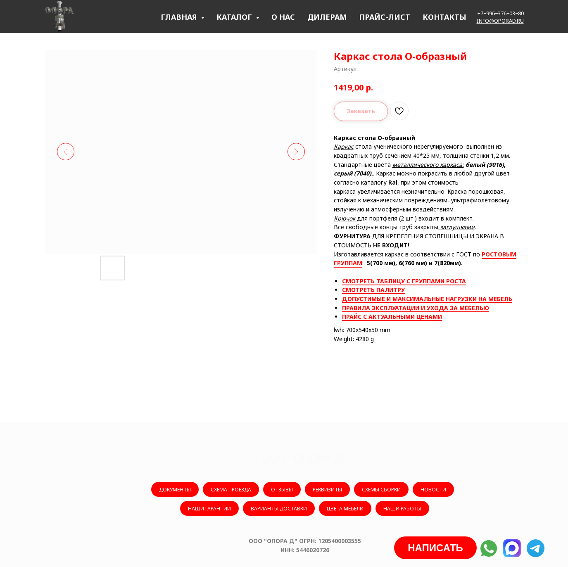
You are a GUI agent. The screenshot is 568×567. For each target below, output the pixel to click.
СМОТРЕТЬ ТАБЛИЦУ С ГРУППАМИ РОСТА (404, 281)
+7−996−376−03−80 (501, 13)
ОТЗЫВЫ (282, 489)
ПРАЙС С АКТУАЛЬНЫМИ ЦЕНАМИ (392, 316)
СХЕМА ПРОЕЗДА (231, 489)
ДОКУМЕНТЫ (175, 489)
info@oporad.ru (500, 20)
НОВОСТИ (433, 489)
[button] (435, 547)
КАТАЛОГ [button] (235, 17)
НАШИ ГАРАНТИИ (209, 508)
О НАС (283, 17)
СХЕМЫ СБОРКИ (381, 489)
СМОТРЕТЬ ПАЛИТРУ (373, 290)
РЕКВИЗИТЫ (327, 489)
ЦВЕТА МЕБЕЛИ (345, 508)
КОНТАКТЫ (444, 17)
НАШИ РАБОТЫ (402, 508)
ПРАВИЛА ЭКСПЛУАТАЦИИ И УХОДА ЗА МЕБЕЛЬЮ (415, 308)
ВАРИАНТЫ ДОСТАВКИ (279, 508)
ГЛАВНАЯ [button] (180, 17)
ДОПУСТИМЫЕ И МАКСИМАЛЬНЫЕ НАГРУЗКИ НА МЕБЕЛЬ (427, 299)
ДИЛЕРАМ (327, 17)
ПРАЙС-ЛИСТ (384, 17)
